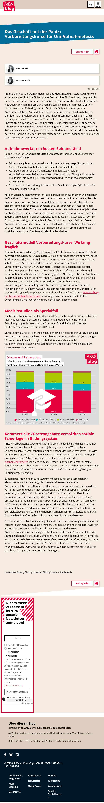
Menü (98, 6)
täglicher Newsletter (18, 646)
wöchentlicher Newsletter (15, 651)
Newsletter (34, 782)
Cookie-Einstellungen (54, 795)
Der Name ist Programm (16, 778)
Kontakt (52, 776)
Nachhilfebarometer (16, 463)
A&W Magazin (13, 786)
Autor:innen (34, 776)
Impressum (54, 782)
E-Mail (17, 639)
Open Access (35, 787)
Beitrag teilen (82, 52)
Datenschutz (54, 787)
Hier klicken (20, 701)
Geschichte (15, 793)
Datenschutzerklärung (13, 686)
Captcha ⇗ (27, 704)
